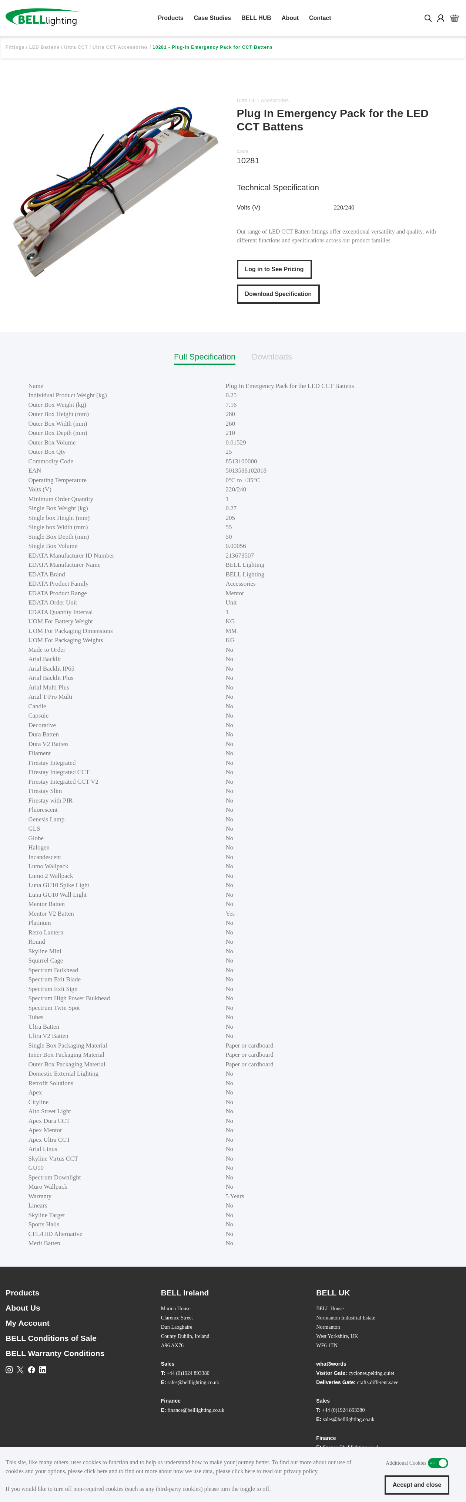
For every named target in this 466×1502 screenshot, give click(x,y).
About (290, 18)
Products (170, 18)
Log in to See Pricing (274, 269)
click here (95, 1471)
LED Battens (44, 47)
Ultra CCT (76, 47)
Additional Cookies (438, 1463)
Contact (320, 18)
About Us (23, 1308)
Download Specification (278, 294)
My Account (28, 1323)
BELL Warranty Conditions (55, 1353)
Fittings (15, 47)
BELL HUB (256, 18)
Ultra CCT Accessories (120, 47)
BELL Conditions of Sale (51, 1338)
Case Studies (212, 18)
